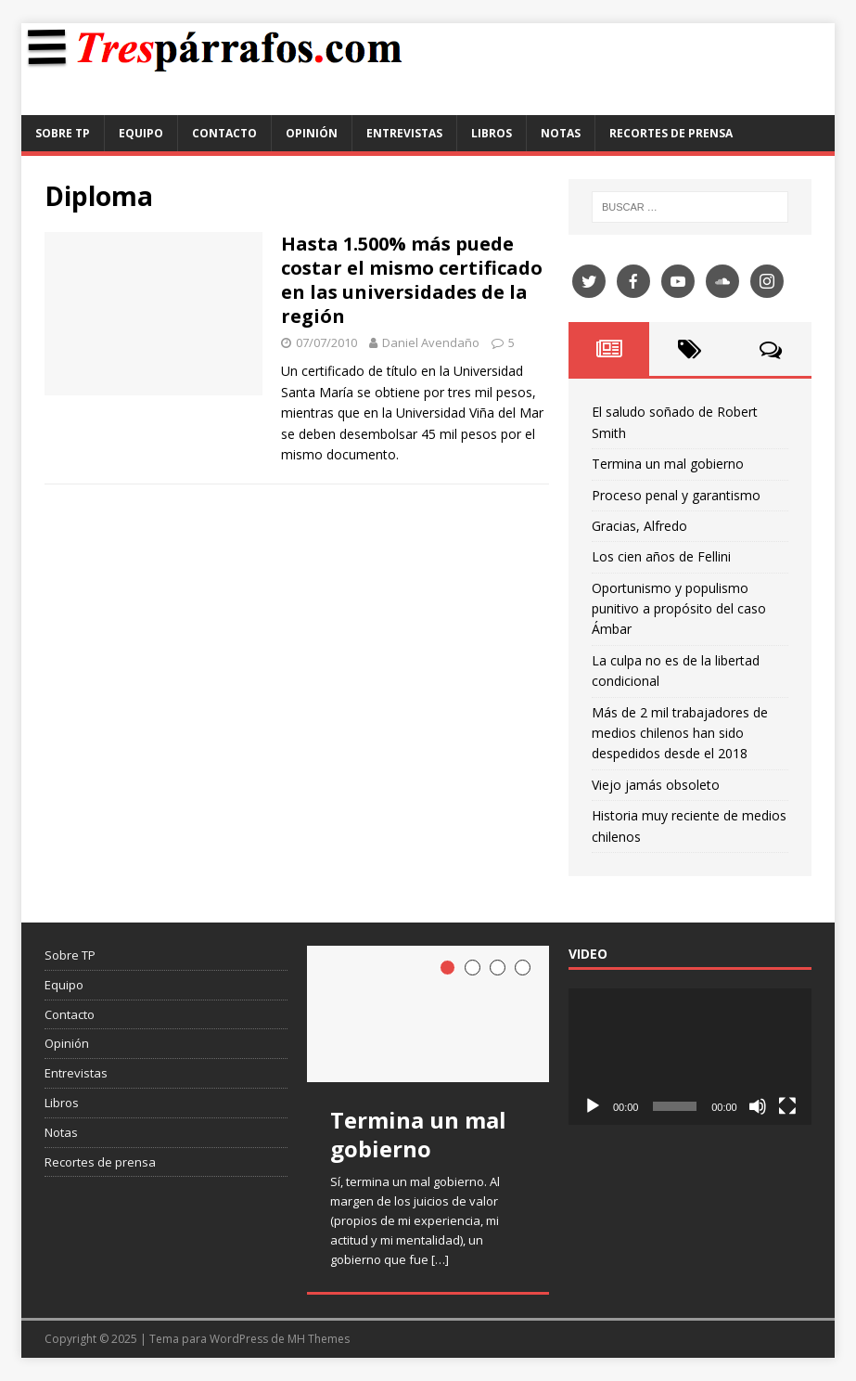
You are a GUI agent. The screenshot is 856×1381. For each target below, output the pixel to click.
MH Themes (318, 1339)
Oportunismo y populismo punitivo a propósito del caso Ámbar (679, 609)
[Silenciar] (757, 1106)
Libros (491, 133)
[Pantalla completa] (787, 1106)
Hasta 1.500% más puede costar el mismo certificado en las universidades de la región (412, 280)
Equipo (141, 133)
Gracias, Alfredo (639, 526)
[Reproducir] (592, 1106)
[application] (690, 1056)
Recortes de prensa (671, 133)
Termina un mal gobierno (668, 463)
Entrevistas (404, 133)
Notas (561, 133)
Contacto (224, 133)
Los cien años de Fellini (661, 556)
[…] (440, 1259)
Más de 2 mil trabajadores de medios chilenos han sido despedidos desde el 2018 (680, 733)
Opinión (312, 133)
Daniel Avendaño (430, 342)
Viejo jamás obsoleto (656, 785)
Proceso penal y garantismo (676, 495)
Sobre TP (62, 133)
